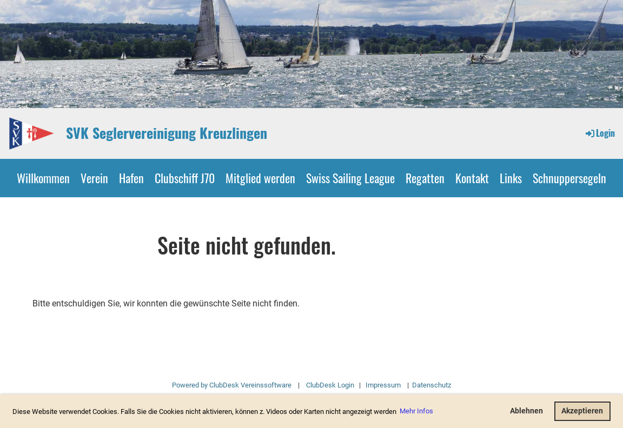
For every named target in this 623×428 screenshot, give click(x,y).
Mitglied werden (260, 177)
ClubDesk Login (330, 385)
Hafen (131, 177)
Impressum (383, 385)
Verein (94, 177)
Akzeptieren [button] (582, 411)
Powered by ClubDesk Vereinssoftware (231, 385)
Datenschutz (430, 385)
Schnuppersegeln (569, 177)
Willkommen (43, 177)
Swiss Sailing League (350, 177)
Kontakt (472, 177)
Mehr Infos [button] (416, 411)
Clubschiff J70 (185, 177)
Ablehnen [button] (526, 411)
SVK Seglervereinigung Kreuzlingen (166, 133)
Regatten (425, 177)
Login (599, 132)
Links (511, 177)
